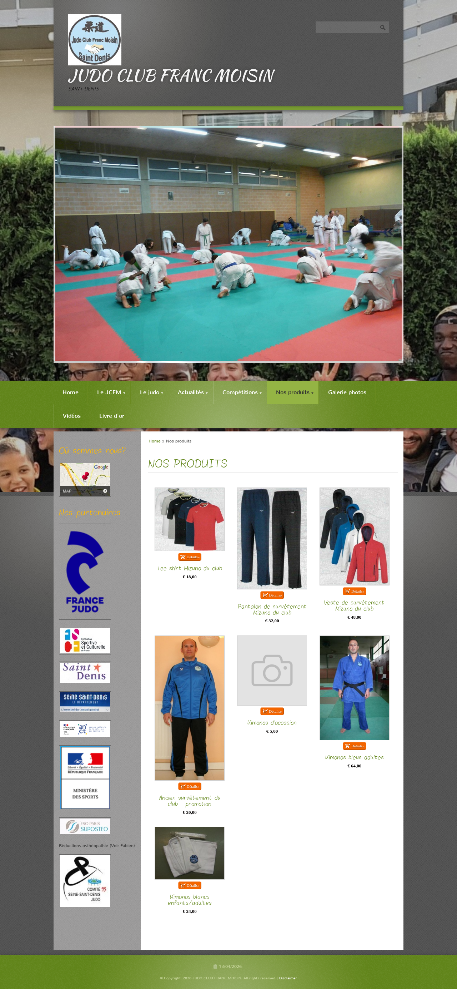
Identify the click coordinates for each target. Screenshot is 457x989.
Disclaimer (288, 978)
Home (70, 392)
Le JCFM (111, 392)
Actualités (193, 392)
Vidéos (72, 416)
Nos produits (294, 392)
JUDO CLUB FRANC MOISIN (170, 75)
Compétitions (242, 392)
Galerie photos (347, 392)
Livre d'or (111, 416)
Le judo (151, 392)
